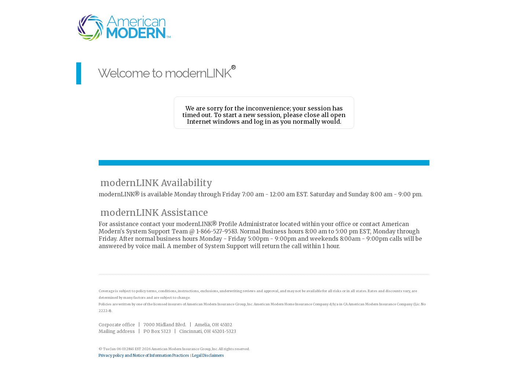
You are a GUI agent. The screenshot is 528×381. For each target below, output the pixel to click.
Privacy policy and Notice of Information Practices (144, 355)
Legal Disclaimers (208, 355)
